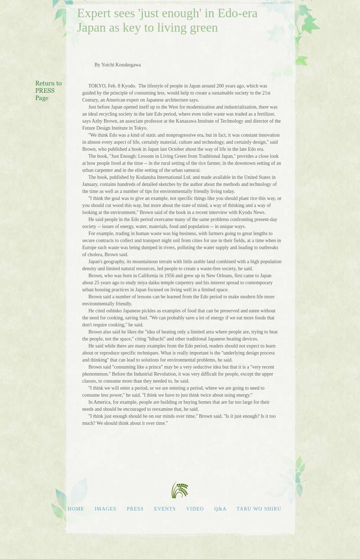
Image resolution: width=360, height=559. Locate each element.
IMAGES (105, 509)
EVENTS (165, 509)
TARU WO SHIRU (259, 509)
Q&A (221, 509)
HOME (76, 509)
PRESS (135, 509)
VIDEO (195, 509)
